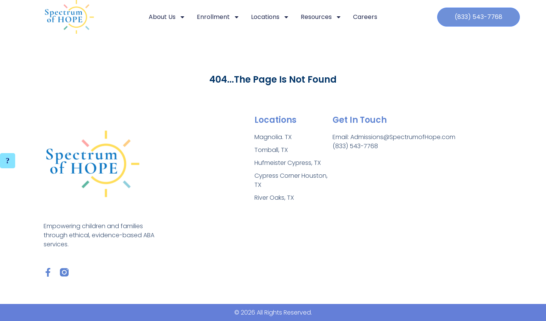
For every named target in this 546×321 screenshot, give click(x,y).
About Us (167, 17)
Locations (270, 17)
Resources (321, 17)
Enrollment (218, 17)
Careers (365, 17)
